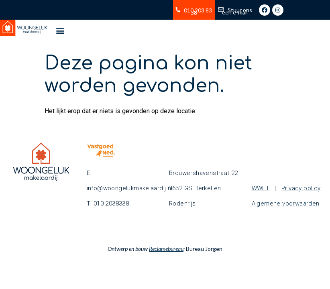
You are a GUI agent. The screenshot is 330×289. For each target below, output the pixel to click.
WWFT (261, 188)
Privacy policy (301, 188)
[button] (60, 30)
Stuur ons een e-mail (237, 11)
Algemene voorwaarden (286, 203)
